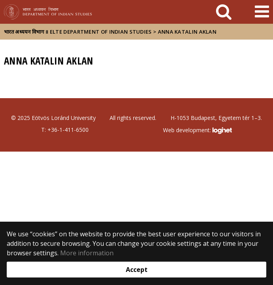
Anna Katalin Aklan (187, 31)
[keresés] (223, 12)
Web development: (197, 130)
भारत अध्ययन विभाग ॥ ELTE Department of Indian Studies (78, 31)
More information (87, 253)
